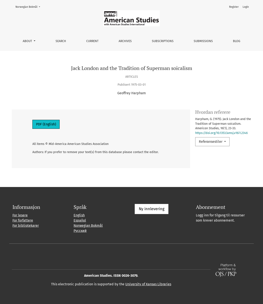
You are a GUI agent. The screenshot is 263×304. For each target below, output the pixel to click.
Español (80, 220)
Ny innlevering (151, 209)
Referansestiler (211, 142)
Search (61, 41)
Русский (80, 231)
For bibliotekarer (25, 225)
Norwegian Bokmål (29, 6)
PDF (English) (46, 124)
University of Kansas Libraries (148, 284)
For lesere (20, 215)
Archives (125, 41)
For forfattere (22, 220)
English (79, 215)
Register (234, 6)
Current (92, 41)
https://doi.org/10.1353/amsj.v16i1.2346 (221, 133)
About (28, 41)
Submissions (203, 41)
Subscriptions (163, 41)
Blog (236, 41)
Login (246, 6)
